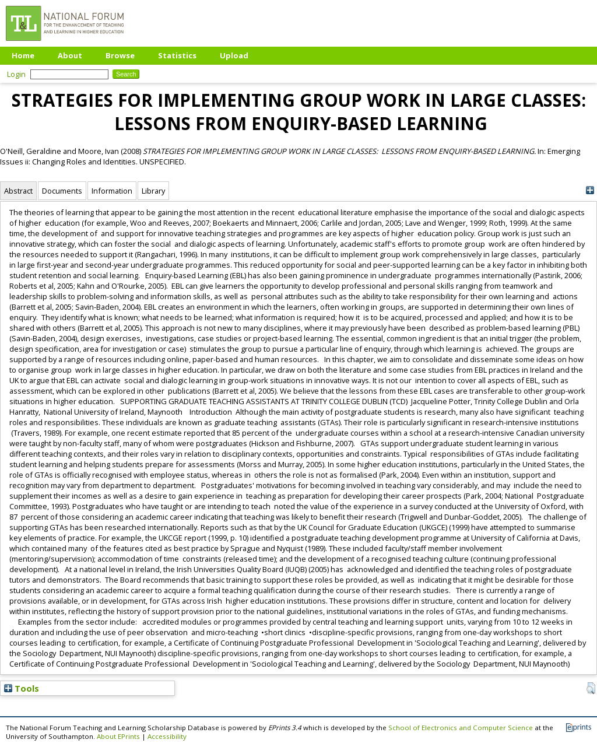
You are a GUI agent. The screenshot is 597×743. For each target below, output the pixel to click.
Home (23, 55)
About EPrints (118, 736)
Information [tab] (112, 190)
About (70, 55)
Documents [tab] (62, 190)
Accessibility (167, 736)
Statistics (177, 55)
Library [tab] (153, 190)
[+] (589, 190)
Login (16, 74)
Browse (120, 55)
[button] (591, 688)
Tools (21, 688)
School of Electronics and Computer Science (460, 727)
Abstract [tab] (18, 190)
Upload (234, 55)
